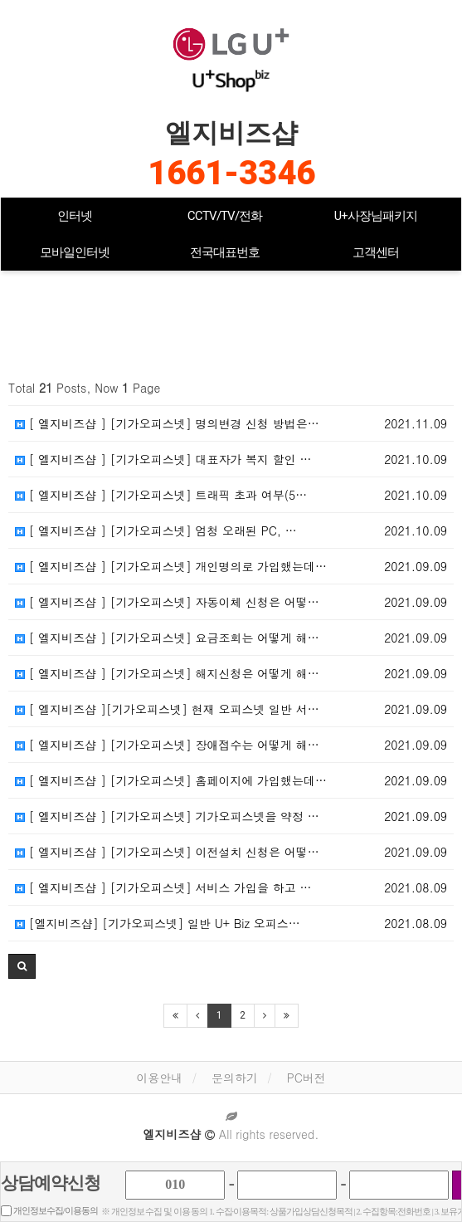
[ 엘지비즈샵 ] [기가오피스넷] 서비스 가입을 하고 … (163, 887)
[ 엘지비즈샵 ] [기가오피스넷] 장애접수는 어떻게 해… (167, 744)
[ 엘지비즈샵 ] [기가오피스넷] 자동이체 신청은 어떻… (167, 602)
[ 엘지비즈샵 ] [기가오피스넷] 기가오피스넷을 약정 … (167, 816)
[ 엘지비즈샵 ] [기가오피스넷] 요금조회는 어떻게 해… (167, 637)
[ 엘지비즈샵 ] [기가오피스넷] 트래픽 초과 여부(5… (161, 494)
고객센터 (376, 252)
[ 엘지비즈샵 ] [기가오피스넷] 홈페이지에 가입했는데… (171, 780)
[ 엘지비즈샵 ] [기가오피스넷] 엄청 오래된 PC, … (156, 530)
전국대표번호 (225, 252)
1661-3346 (231, 173)
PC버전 (306, 1077)
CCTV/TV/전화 (224, 215)
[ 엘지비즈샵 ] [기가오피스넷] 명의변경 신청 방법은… (167, 423)
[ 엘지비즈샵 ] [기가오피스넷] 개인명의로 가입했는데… (171, 566)
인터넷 (74, 215)
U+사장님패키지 (375, 215)
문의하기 (235, 1077)
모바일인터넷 (74, 252)
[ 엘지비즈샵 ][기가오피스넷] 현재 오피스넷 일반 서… (167, 709)
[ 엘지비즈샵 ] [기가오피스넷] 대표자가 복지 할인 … (163, 459)
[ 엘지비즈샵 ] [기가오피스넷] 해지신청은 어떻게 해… (167, 673)
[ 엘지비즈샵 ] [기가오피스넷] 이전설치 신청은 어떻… (167, 851)
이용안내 (159, 1077)
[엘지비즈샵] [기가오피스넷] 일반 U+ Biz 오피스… (157, 923)
